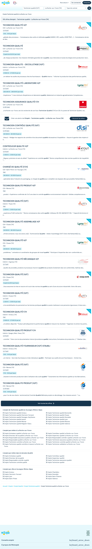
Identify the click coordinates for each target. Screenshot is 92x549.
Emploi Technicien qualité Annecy (15, 413)
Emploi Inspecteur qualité (55, 458)
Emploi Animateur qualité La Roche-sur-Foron (19, 433)
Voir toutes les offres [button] (46, 403)
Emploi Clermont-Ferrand (12, 474)
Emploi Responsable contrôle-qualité (16, 460)
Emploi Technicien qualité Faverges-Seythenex (19, 417)
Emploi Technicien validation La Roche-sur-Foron (63, 444)
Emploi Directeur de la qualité (14, 458)
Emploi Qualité (18, 486)
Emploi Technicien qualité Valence (58, 424)
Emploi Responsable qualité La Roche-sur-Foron (20, 440)
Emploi (11, 486)
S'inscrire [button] (87, 3)
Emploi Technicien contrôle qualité (15, 462)
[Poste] (32, 8)
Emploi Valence (52, 479)
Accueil (5, 486)
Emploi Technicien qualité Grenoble (59, 417)
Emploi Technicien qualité (55, 462)
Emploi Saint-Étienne (54, 476)
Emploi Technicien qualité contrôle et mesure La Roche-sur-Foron (24, 445)
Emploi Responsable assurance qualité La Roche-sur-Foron (24, 438)
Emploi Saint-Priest (10, 479)
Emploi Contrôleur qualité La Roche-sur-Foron (62, 433)
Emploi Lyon (8, 476)
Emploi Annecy (9, 472)
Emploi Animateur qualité (12, 456)
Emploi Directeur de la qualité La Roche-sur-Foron (21, 435)
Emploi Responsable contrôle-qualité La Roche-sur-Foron (66, 438)
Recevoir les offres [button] (79, 118)
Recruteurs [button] (64, 3)
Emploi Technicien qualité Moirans (58, 421)
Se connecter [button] (76, 3)
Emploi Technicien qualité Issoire (15, 419)
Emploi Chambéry (53, 472)
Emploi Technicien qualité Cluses (58, 415)
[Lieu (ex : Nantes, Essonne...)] (54, 8)
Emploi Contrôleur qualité (55, 456)
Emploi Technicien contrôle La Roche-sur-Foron (20, 442)
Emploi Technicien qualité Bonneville (59, 413)
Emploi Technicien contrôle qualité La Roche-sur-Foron (65, 442)
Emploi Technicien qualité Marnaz (15, 421)
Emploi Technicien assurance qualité (59, 460)
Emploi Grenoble (52, 474)
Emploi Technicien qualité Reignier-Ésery (17, 424)
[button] (5, 533)
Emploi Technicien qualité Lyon (57, 419)
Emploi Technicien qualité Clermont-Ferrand (19, 415)
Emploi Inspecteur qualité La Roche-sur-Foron (62, 435)
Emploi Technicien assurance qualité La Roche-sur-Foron (66, 440)
